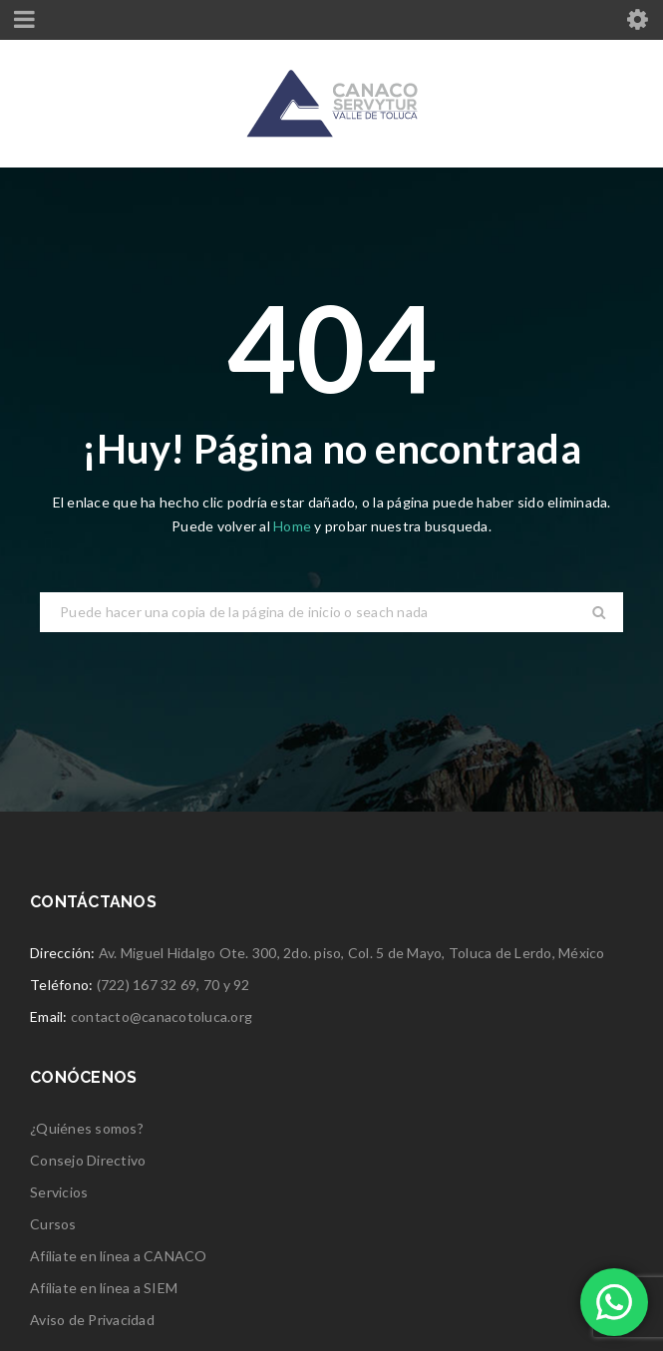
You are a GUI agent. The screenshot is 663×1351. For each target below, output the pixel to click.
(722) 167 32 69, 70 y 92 (173, 984)
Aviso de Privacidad (92, 1319)
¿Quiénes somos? (87, 1128)
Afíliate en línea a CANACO (118, 1255)
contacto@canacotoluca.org (161, 1016)
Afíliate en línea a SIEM (103, 1287)
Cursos (53, 1223)
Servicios (59, 1191)
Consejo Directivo (88, 1160)
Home (293, 525)
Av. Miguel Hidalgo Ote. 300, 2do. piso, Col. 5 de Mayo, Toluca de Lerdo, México (352, 952)
